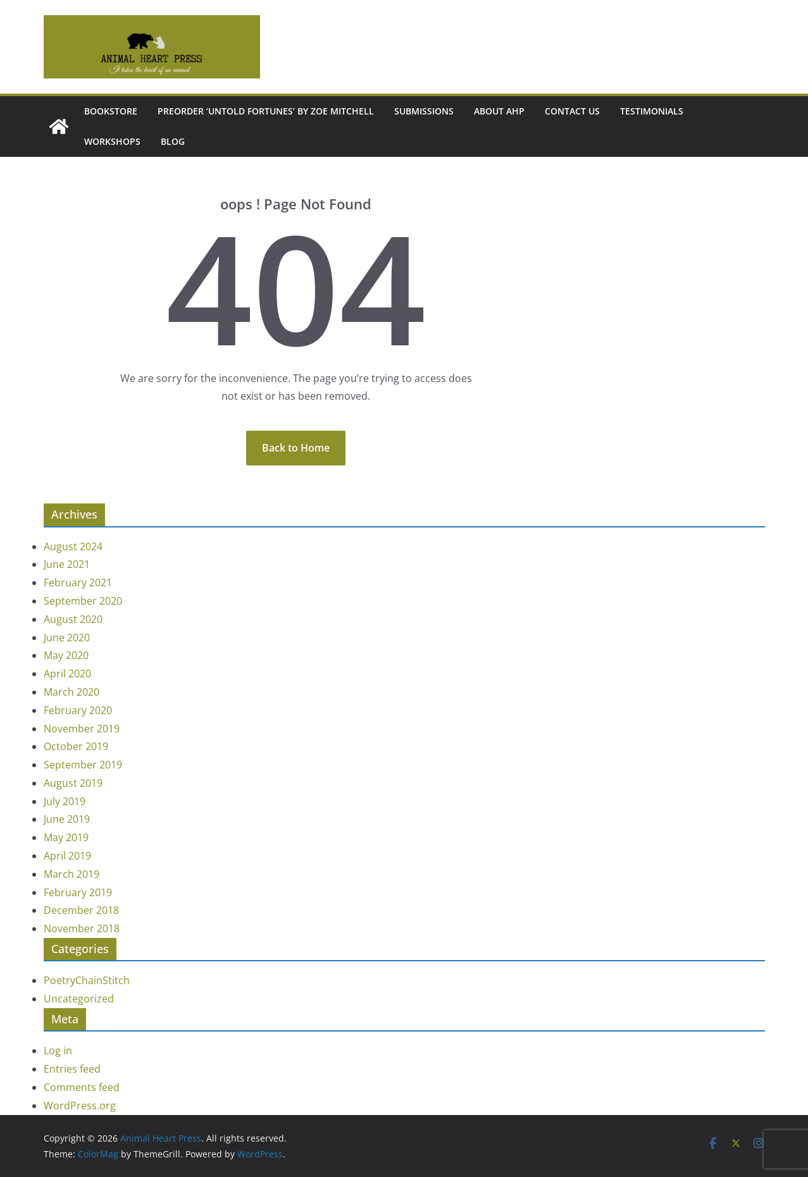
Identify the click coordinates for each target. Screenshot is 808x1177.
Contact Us (572, 111)
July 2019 (64, 801)
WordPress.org (80, 1105)
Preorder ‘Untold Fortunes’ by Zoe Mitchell (266, 111)
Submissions (424, 111)
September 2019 (83, 765)
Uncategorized (79, 999)
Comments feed (82, 1087)
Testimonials (651, 111)
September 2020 (83, 601)
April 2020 (67, 674)
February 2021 (78, 582)
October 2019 (76, 746)
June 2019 (67, 819)
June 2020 (67, 637)
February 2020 (78, 710)
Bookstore (110, 111)
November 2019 (82, 729)
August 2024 (73, 546)
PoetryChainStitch (87, 980)
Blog (173, 141)
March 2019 (71, 874)
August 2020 (73, 619)
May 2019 (66, 837)
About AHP (499, 111)
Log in (58, 1050)
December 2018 (81, 910)
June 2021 (67, 564)
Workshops (112, 141)
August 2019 (73, 783)
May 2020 (66, 655)
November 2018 (82, 928)
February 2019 (78, 892)
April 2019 (67, 856)
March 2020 (71, 692)
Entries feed (72, 1069)
